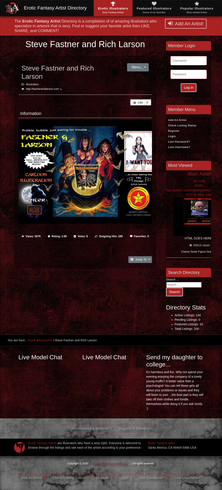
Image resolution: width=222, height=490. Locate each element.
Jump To (138, 259)
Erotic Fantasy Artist (161, 443)
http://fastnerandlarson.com (44, 88)
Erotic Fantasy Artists (42, 443)
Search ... (172, 279)
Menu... (137, 67)
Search (174, 292)
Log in (188, 87)
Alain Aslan (199, 174)
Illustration (32, 84)
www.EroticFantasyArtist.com (109, 463)
